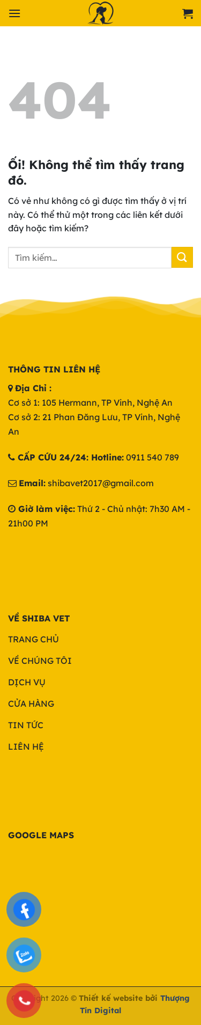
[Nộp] (182, 257)
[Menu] (14, 13)
